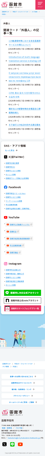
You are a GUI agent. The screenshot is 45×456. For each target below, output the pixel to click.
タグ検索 (34, 12)
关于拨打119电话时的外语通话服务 (25, 124)
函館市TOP (5, 12)
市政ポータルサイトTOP (20, 12)
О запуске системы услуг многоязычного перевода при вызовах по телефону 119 (25, 76)
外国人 (4, 14)
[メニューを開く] (40, 5)
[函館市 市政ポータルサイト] (12, 5)
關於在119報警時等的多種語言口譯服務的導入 (25, 110)
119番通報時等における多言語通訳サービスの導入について (25, 42)
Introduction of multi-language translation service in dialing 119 (25, 58)
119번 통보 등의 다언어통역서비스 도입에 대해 (24, 94)
